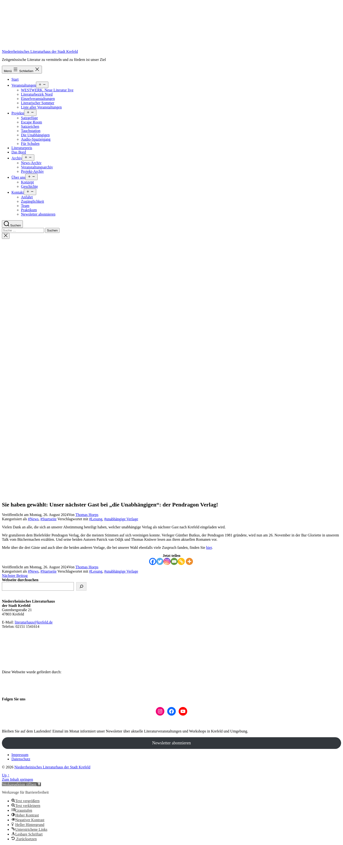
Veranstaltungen (23, 85)
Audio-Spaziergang (35, 139)
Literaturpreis (21, 148)
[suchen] (81, 586)
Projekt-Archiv (32, 171)
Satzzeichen (30, 126)
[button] (21, 784)
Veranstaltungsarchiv (37, 167)
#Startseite (48, 519)
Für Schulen (30, 144)
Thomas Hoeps (86, 515)
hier (209, 547)
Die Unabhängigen (35, 135)
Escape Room (31, 122)
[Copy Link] (181, 561)
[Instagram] (167, 561)
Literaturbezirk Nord (37, 94)
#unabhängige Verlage (121, 519)
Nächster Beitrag (15, 576)
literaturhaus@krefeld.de (34, 622)
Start (15, 79)
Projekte (17, 113)
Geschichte (29, 186)
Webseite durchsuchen (20, 580)
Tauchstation (30, 131)
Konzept (27, 182)
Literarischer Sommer (37, 103)
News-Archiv (31, 163)
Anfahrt (27, 197)
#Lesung (95, 519)
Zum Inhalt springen (17, 779)
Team (25, 206)
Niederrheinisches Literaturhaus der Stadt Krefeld (40, 51)
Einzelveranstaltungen (38, 99)
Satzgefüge (29, 118)
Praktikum (29, 210)
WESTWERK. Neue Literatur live (47, 90)
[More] (189, 561)
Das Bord (18, 152)
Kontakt (17, 192)
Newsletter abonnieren (38, 214)
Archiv (16, 158)
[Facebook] (152, 561)
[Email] (174, 561)
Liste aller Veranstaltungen (41, 107)
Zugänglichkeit (32, 201)
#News (33, 519)
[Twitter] (159, 561)
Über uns (18, 177)
